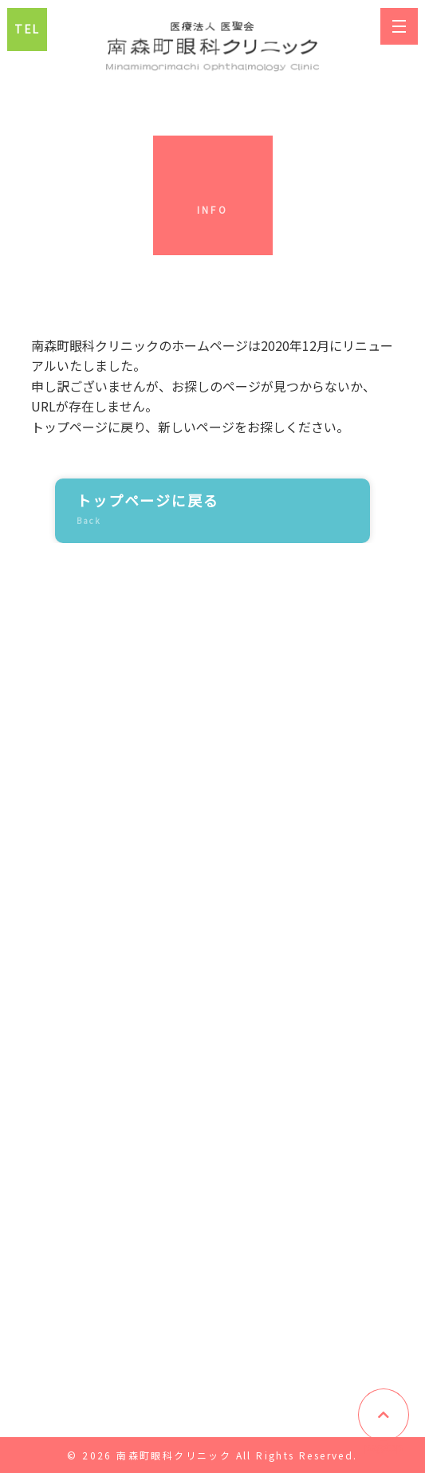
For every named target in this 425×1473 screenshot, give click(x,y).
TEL (26, 29)
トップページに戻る (200, 510)
